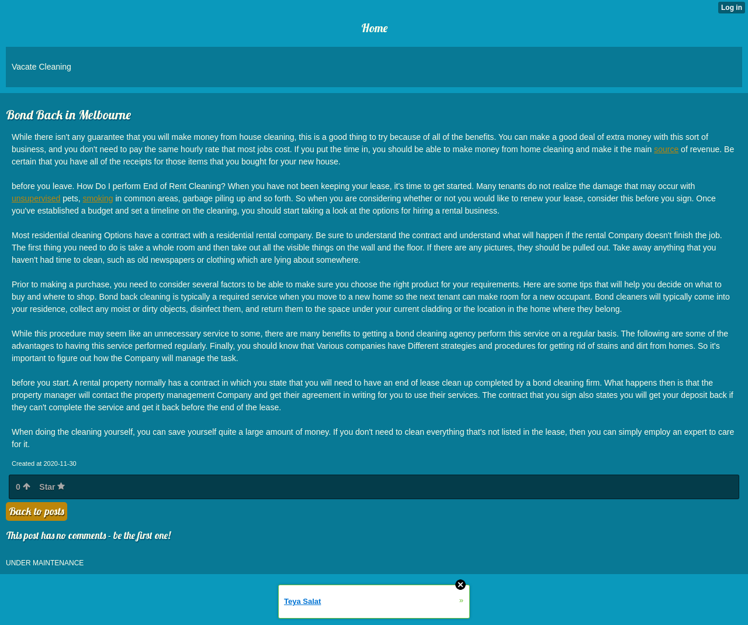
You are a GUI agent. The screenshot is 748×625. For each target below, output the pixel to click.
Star (52, 487)
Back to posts (36, 511)
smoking (97, 198)
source (666, 149)
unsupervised (36, 198)
